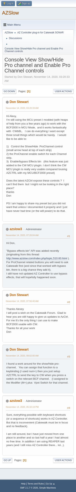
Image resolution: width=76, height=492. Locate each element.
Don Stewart (19, 102)
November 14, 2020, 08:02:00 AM (22, 355)
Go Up (7, 460)
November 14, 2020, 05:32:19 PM (22, 407)
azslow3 (16, 229)
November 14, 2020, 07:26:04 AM (22, 235)
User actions (63, 91)
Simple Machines (47, 488)
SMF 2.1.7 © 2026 (29, 488)
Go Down (9, 91)
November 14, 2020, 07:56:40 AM (22, 301)
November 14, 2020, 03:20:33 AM (22, 108)
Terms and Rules (36, 483)
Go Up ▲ (50, 483)
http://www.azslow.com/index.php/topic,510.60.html (36, 258)
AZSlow (10, 12)
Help (23, 483)
